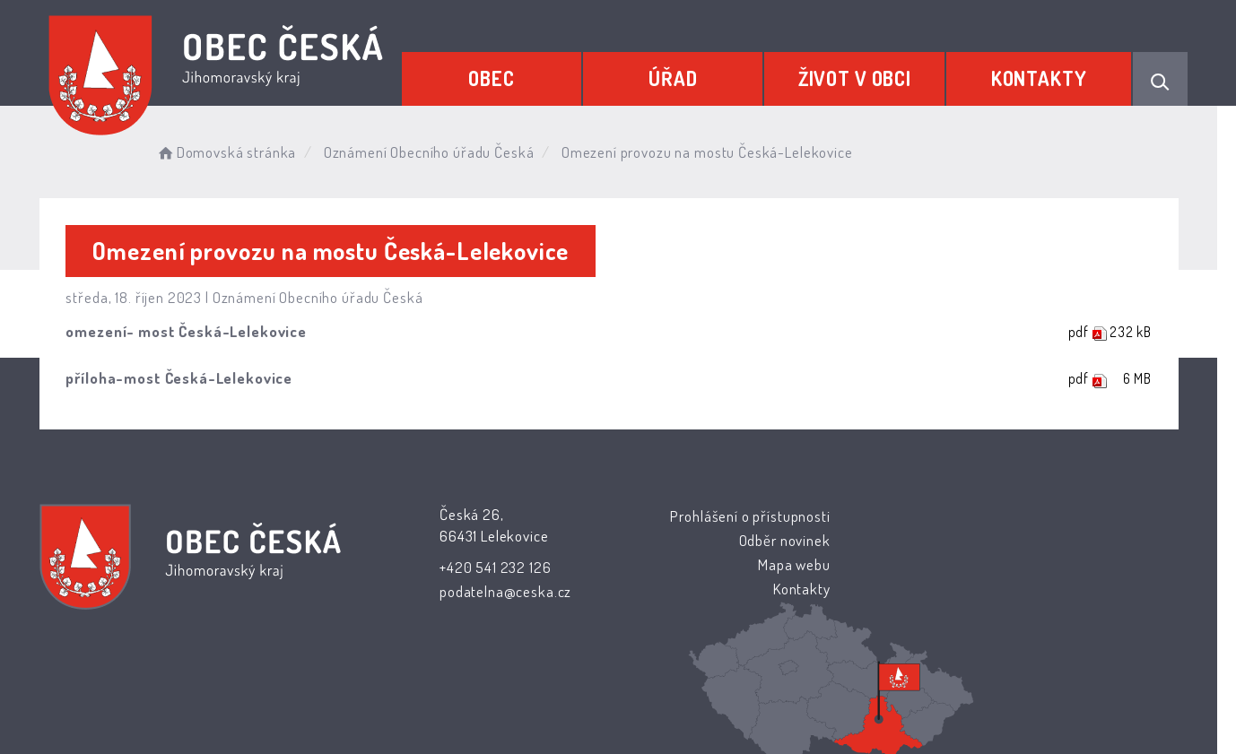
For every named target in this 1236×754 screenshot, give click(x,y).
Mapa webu (763, 564)
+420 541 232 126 (493, 567)
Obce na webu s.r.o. (816, 688)
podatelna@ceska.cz (503, 591)
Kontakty (1039, 78)
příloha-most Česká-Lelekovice (188, 377)
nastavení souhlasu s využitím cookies (946, 710)
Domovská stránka (236, 152)
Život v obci (856, 78)
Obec (496, 78)
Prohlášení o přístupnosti (718, 516)
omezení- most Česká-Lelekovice (196, 331)
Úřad (676, 78)
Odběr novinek (753, 540)
